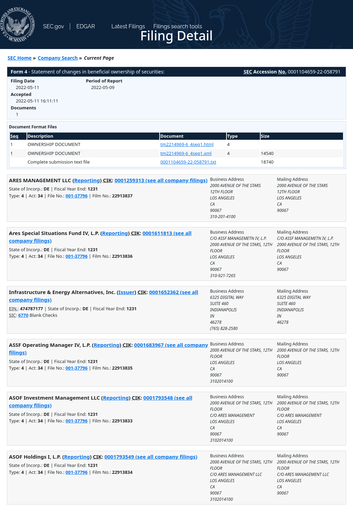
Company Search (58, 58)
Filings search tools (177, 26)
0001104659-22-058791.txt (188, 162)
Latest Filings (128, 26)
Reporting (87, 180)
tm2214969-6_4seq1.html (186, 144)
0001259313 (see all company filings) (160, 180)
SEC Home (20, 58)
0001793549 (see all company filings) (150, 456)
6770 (23, 315)
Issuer (126, 292)
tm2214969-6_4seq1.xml (186, 153)
